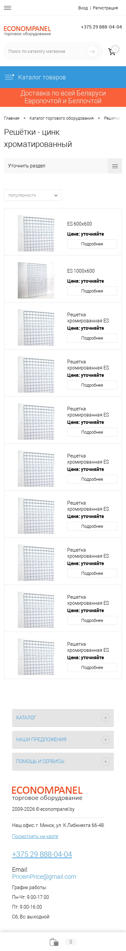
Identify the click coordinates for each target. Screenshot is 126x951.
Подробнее (92, 243)
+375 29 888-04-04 (101, 27)
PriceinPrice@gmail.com (44, 876)
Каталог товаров (35, 77)
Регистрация (105, 7)
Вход (83, 7)
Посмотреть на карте (35, 836)
